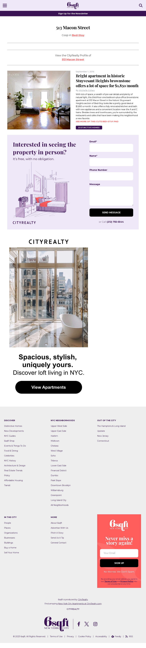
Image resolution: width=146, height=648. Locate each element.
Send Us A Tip (57, 543)
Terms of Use (110, 586)
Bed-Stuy (78, 35)
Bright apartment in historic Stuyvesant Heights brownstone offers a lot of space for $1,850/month (104, 83)
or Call (111, 227)
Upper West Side (59, 431)
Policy (7, 480)
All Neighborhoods (60, 510)
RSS (129, 641)
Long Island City (58, 505)
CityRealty (83, 604)
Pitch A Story (57, 538)
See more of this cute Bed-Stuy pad (97, 126)
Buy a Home (10, 553)
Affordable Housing (13, 485)
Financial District (58, 475)
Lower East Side (58, 470)
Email (93, 146)
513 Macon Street (73, 59)
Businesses (9, 543)
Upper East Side (58, 436)
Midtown (55, 446)
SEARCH (141, 5)
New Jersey (103, 441)
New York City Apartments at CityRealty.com (80, 608)
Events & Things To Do (15, 451)
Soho (53, 461)
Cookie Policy (84, 641)
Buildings (8, 548)
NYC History (10, 465)
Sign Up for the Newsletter (73, 13)
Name (93, 161)
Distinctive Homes (89, 132)
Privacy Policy (126, 586)
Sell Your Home (11, 557)
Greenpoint (56, 500)
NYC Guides (10, 441)
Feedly (116, 641)
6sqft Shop (9, 446)
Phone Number (98, 175)
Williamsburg (57, 495)
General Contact (58, 548)
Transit (7, 490)
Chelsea (54, 451)
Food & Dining (11, 456)
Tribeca (54, 465)
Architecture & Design (15, 470)
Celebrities (9, 461)
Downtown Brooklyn (61, 490)
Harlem (54, 441)
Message (94, 189)
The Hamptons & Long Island (111, 431)
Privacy (70, 641)
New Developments (14, 436)
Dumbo (54, 480)
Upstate (101, 436)
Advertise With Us (59, 533)
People (7, 528)
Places (7, 533)
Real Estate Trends (13, 475)
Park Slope (56, 485)
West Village (57, 456)
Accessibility (101, 641)
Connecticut (103, 446)
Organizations (11, 538)
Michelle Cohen (87, 95)
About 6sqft (56, 528)
